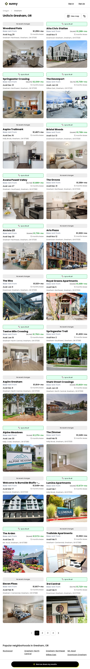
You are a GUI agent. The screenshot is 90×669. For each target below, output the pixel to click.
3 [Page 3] (47, 633)
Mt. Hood (72, 651)
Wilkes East (51, 654)
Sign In (71, 3)
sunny (11, 4)
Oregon (6, 11)
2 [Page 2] (42, 633)
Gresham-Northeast (55, 651)
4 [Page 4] (53, 633)
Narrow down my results (45, 664)
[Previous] (31, 633)
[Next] (58, 633)
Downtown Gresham (77, 654)
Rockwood (7, 651)
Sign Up (82, 3)
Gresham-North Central (31, 652)
